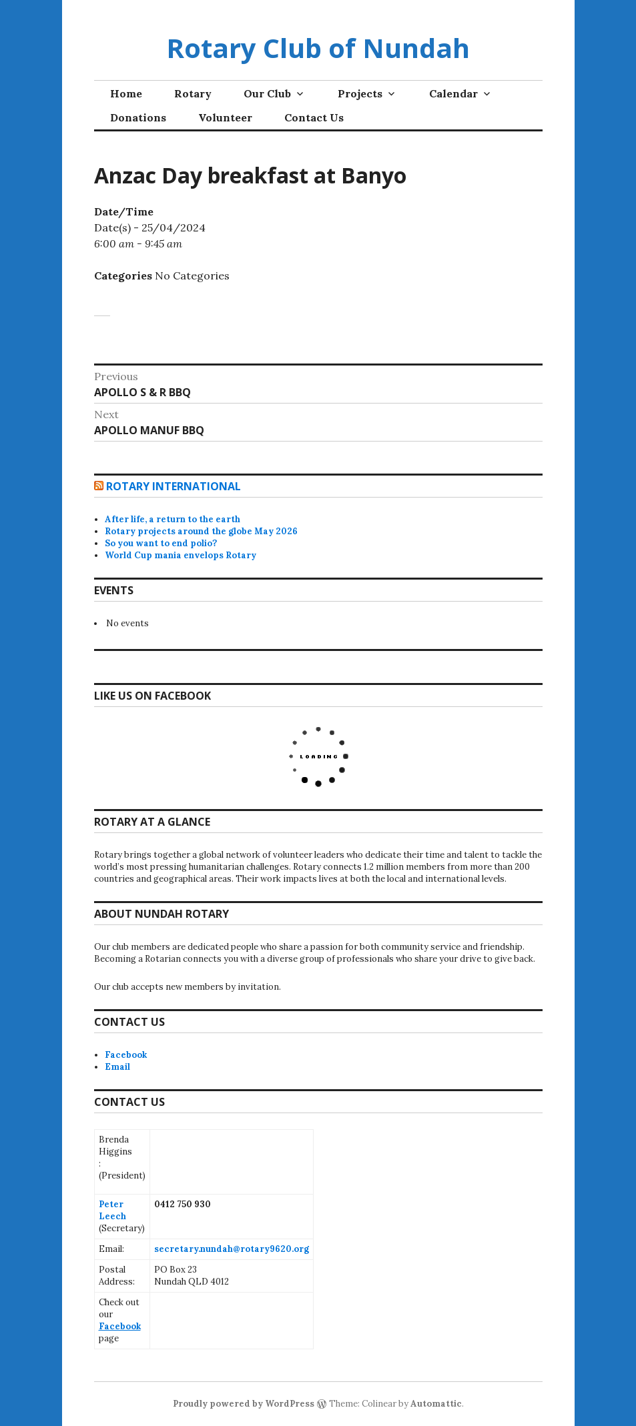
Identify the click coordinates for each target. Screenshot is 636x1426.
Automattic (436, 1403)
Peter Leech (112, 1210)
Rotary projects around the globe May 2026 (201, 531)
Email (117, 1067)
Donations (138, 117)
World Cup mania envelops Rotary (180, 555)
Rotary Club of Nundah (318, 47)
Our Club (267, 93)
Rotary (193, 93)
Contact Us (314, 117)
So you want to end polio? (161, 543)
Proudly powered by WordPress (243, 1403)
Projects (360, 93)
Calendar (453, 93)
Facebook (126, 1054)
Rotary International (173, 486)
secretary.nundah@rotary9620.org (231, 1249)
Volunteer (225, 117)
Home (126, 93)
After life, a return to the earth (172, 519)
